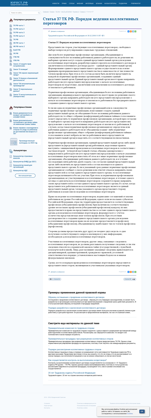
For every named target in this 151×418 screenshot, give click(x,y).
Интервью (90, 3)
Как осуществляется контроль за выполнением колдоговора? (77, 360)
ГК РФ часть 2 (16, 29)
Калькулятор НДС (18, 171)
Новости (55, 3)
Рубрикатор (136, 3)
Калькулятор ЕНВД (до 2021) (22, 162)
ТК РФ (13, 40)
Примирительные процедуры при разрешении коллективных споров (80, 339)
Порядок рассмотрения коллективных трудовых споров (74, 349)
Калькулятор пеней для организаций (20, 166)
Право (64, 3)
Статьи (71, 3)
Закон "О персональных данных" (20, 90)
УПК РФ (14, 60)
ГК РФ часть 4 (16, 36)
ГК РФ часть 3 (16, 33)
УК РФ (13, 53)
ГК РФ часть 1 (16, 25)
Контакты (47, 408)
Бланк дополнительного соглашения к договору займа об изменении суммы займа (23, 122)
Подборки (123, 3)
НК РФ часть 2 (17, 46)
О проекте (47, 403)
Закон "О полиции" (18, 69)
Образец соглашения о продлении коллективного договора (76, 297)
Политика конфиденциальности (86, 403)
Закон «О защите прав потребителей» (20, 65)
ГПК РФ (14, 57)
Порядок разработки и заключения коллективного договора (76, 308)
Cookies (130, 414)
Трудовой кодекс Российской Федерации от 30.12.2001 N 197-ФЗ (76, 35)
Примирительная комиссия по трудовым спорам (71, 328)
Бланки (99, 3)
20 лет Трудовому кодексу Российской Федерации (71, 373)
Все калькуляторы (25, 175)
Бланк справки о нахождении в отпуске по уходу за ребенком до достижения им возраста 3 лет (23, 131)
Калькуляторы (110, 3)
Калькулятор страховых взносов (21, 157)
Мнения (80, 3)
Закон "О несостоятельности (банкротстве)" (22, 95)
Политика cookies (82, 408)
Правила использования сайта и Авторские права (125, 403)
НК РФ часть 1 (17, 43)
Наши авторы (48, 405)
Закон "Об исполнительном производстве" (22, 85)
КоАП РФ (14, 50)
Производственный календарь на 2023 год (28, 142)
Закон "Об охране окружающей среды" (23, 74)
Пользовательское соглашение (86, 405)
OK (142, 411)
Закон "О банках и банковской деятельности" (23, 79)
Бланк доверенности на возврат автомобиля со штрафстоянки (20, 115)
